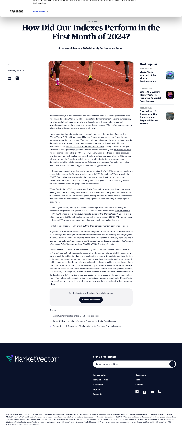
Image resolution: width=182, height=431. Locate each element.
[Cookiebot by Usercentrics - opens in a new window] (16, 27)
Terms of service (100, 380)
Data (137, 380)
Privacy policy (99, 375)
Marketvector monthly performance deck (109, 226)
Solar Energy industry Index (116, 162)
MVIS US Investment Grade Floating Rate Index (88, 189)
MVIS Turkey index (103, 174)
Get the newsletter (91, 300)
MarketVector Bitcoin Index (117, 214)
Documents (140, 375)
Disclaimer (98, 385)
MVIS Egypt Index (113, 171)
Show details (39, 27)
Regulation (98, 394)
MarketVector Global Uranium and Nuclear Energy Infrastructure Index (82, 137)
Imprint (96, 390)
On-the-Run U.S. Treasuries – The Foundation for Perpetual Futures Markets (149, 117)
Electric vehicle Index (77, 159)
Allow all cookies (161, 6)
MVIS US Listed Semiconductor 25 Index (85, 146)
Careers (139, 385)
